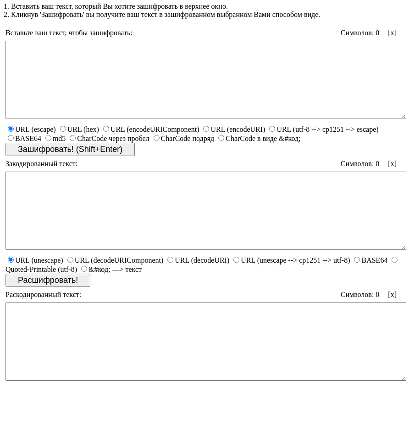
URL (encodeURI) (234, 144)
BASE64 (24, 153)
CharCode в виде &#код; (259, 153)
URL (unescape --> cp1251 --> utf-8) (291, 290)
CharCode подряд (184, 153)
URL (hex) (79, 144)
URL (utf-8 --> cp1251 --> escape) (323, 144)
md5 (55, 153)
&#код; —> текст (111, 299)
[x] (392, 33)
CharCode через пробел (109, 153)
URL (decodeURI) (198, 290)
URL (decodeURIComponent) (115, 290)
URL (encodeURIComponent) (151, 144)
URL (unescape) (35, 290)
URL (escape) (32, 144)
